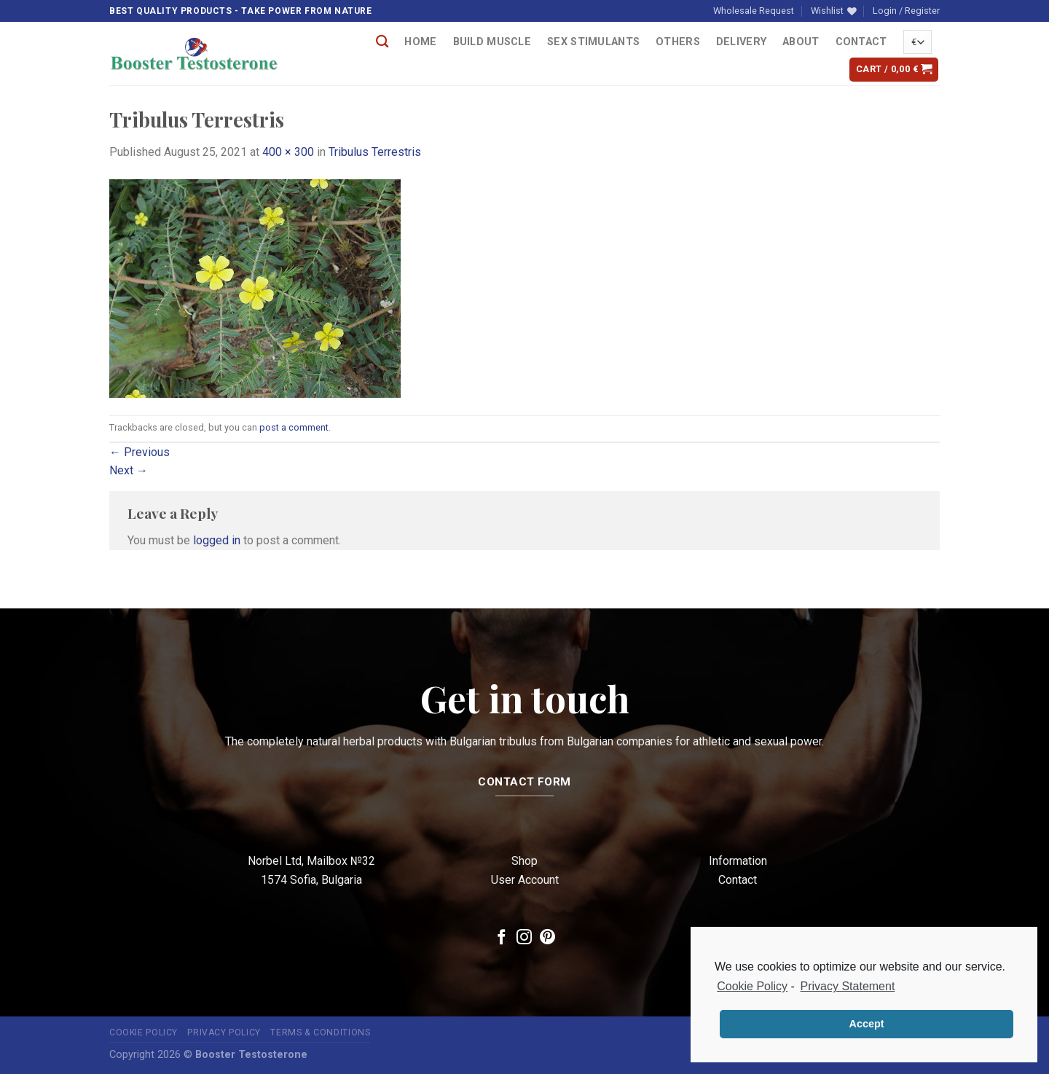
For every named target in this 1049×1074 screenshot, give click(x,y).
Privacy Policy (224, 1032)
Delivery (741, 42)
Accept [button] (866, 1024)
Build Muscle (492, 42)
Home (420, 42)
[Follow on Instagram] (524, 938)
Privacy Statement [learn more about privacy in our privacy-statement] (848, 986)
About (800, 42)
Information (738, 861)
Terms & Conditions (320, 1032)
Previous (139, 452)
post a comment (294, 427)
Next (128, 470)
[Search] (382, 42)
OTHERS (678, 42)
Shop (524, 861)
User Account (525, 880)
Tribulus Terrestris (375, 152)
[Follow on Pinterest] (547, 938)
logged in (216, 540)
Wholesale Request (753, 10)
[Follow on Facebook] (501, 938)
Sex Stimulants (593, 42)
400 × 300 (288, 152)
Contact (861, 42)
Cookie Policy (143, 1032)
